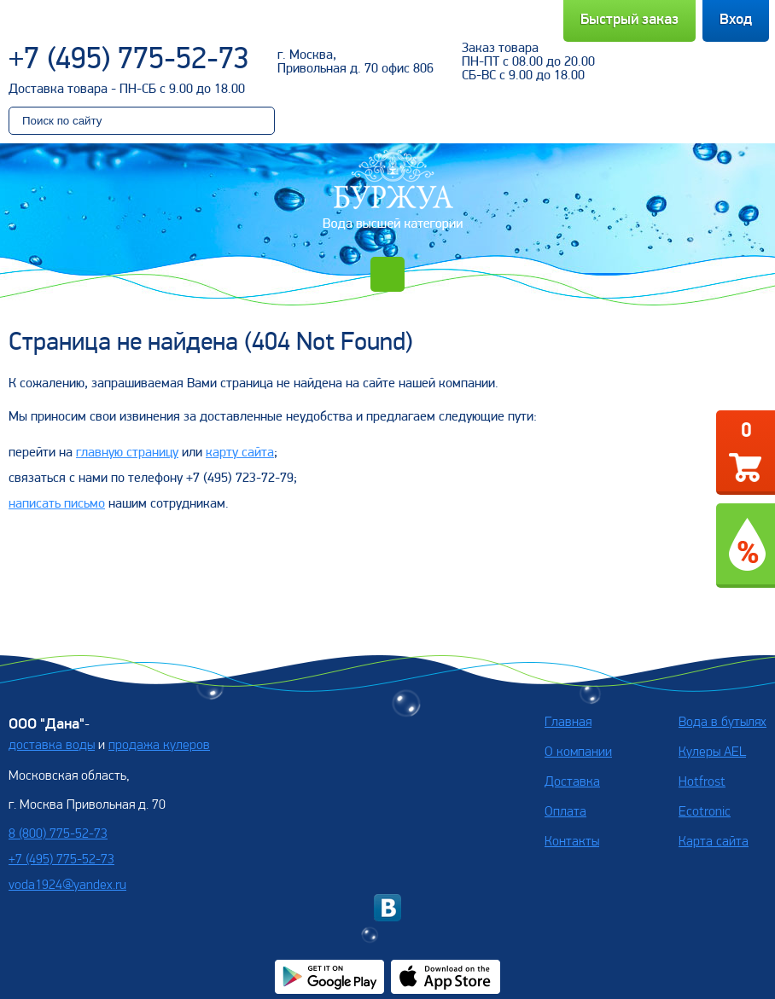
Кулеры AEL (712, 752)
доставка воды (52, 745)
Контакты (572, 842)
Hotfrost (702, 782)
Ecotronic (705, 812)
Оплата (565, 812)
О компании (578, 752)
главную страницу (127, 453)
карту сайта (240, 453)
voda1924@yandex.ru (67, 885)
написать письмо (57, 504)
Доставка (572, 782)
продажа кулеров (159, 745)
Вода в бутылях (722, 722)
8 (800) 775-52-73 (58, 834)
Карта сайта (714, 842)
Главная (568, 722)
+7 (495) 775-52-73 (129, 60)
